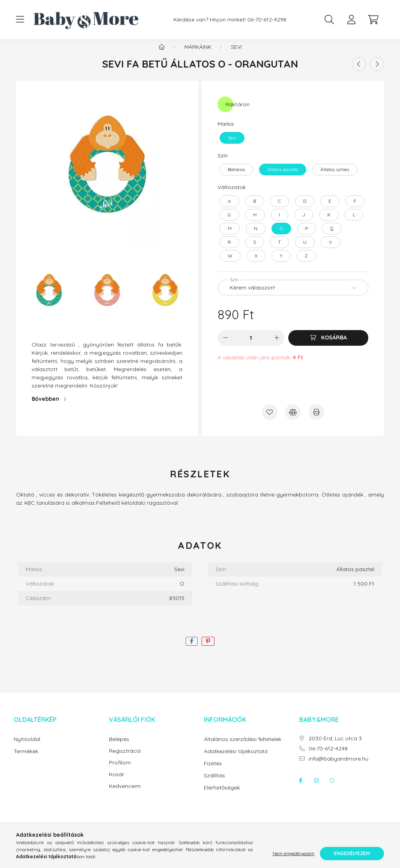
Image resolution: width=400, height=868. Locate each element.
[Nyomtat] (316, 420)
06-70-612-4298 (266, 19)
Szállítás (214, 783)
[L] (354, 223)
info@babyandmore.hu (338, 766)
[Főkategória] (162, 54)
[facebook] (192, 649)
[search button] (329, 19)
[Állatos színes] (334, 177)
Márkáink (197, 54)
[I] (279, 223)
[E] (329, 209)
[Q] (332, 236)
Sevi (236, 54)
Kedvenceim (125, 794)
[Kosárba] (328, 346)
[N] (256, 236)
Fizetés (213, 771)
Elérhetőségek (222, 795)
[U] (305, 250)
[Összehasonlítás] (293, 420)
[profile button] (351, 19)
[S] (254, 250)
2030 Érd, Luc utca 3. (336, 746)
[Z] (306, 264)
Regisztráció (125, 758)
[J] (303, 223)
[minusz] (225, 346)
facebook (301, 788)
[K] (329, 223)
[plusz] (276, 346)
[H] (255, 223)
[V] (330, 250)
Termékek (26, 759)
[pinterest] (208, 649)
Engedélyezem (352, 853)
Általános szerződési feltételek (242, 746)
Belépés (119, 747)
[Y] (281, 264)
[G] (229, 223)
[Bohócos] (236, 177)
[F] (354, 209)
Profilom (120, 770)
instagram (316, 788)
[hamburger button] (20, 19)
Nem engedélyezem (293, 853)
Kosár (116, 782)
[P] (306, 236)
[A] (229, 209)
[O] (281, 236)
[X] (256, 264)
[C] (279, 209)
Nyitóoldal (27, 746)
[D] (304, 209)
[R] (229, 250)
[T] (279, 250)
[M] (230, 236)
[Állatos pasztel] (282, 177)
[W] (230, 264)
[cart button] (373, 19)
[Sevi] (232, 146)
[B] (254, 209)
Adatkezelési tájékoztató (236, 759)
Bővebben (45, 406)
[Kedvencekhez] (269, 420)
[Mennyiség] (251, 346)
